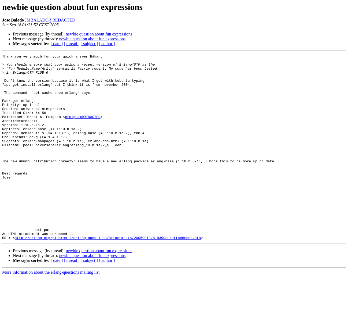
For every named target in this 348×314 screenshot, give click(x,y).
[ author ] (107, 43)
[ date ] (57, 43)
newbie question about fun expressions (99, 34)
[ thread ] (72, 43)
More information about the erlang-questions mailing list (50, 309)
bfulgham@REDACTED (83, 129)
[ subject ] (89, 43)
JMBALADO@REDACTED (50, 20)
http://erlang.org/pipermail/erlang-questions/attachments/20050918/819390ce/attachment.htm (108, 274)
